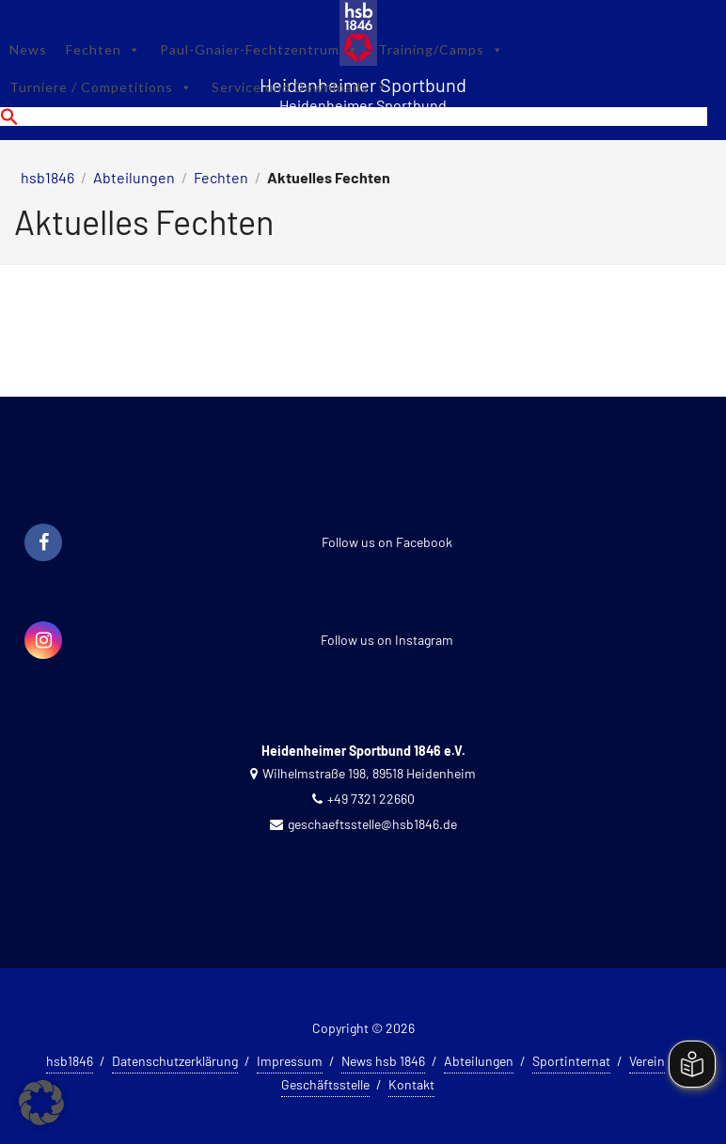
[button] (353, 116)
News (28, 49)
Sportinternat (571, 1061)
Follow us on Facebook (387, 542)
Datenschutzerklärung (175, 1061)
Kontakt (411, 1084)
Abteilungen (134, 177)
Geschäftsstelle (325, 1084)
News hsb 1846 (383, 1061)
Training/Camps (441, 49)
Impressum (290, 1061)
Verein (647, 1061)
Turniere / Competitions (101, 87)
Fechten (103, 49)
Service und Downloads (300, 87)
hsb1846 (47, 177)
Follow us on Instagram (387, 640)
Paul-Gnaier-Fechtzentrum (259, 49)
